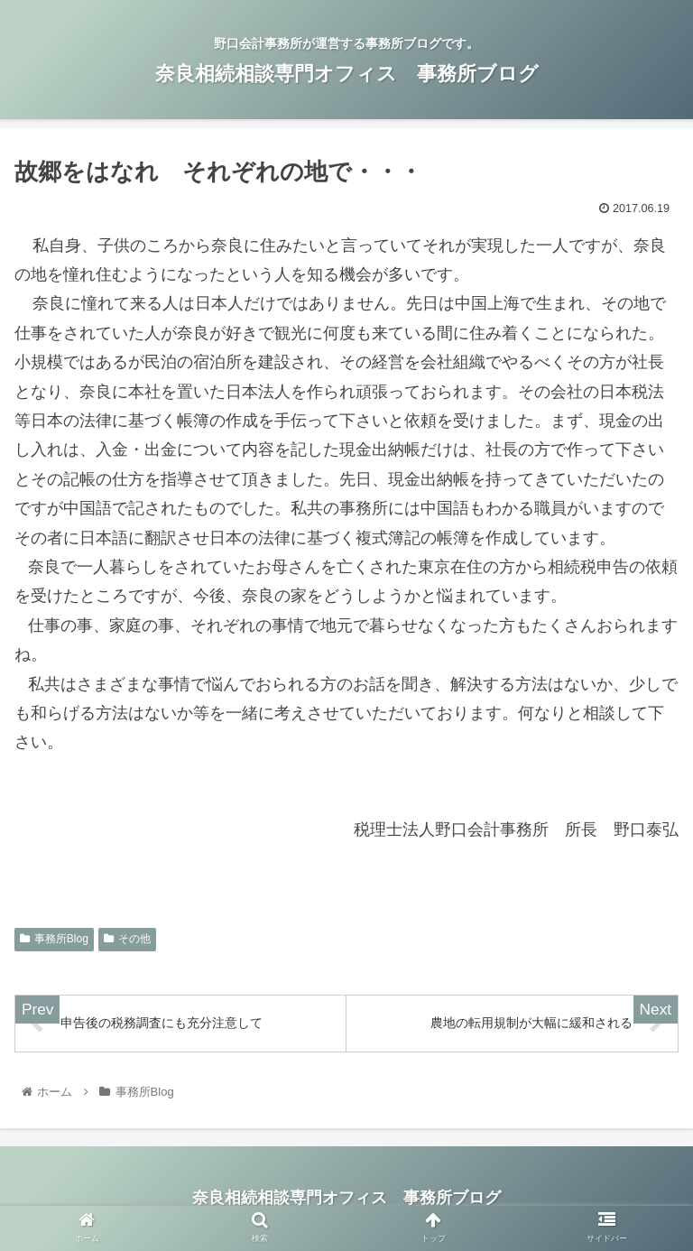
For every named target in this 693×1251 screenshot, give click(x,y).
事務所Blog (54, 938)
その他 (127, 938)
